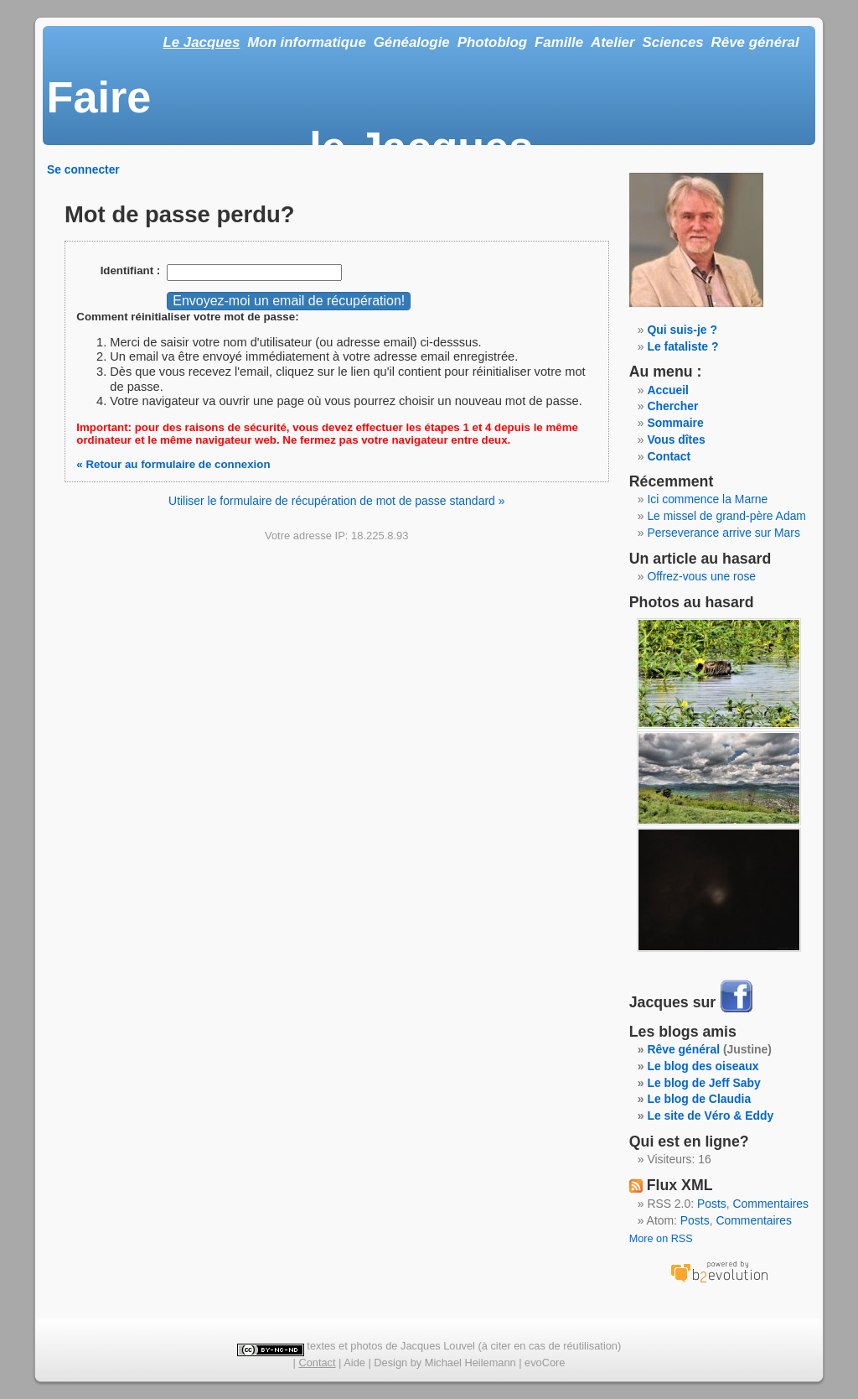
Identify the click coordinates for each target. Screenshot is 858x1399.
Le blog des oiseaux (702, 1066)
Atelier (613, 42)
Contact (668, 456)
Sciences (673, 42)
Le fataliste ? (682, 346)
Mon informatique (306, 42)
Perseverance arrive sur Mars (723, 532)
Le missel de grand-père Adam (726, 516)
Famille (559, 42)
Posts (711, 1203)
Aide (354, 1362)
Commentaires (771, 1203)
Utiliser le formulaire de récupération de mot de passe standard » (336, 500)
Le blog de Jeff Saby (703, 1083)
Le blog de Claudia (699, 1098)
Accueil (668, 390)
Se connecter (83, 169)
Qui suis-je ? (682, 329)
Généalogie (412, 42)
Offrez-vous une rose (701, 576)
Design (390, 1362)
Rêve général (755, 42)
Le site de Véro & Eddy (710, 1115)
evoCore (545, 1362)
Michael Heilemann (470, 1362)
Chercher (672, 406)
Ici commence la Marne (707, 499)
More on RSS (661, 1239)
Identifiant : (131, 270)
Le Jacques (201, 42)
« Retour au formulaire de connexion (173, 464)
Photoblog (492, 42)
